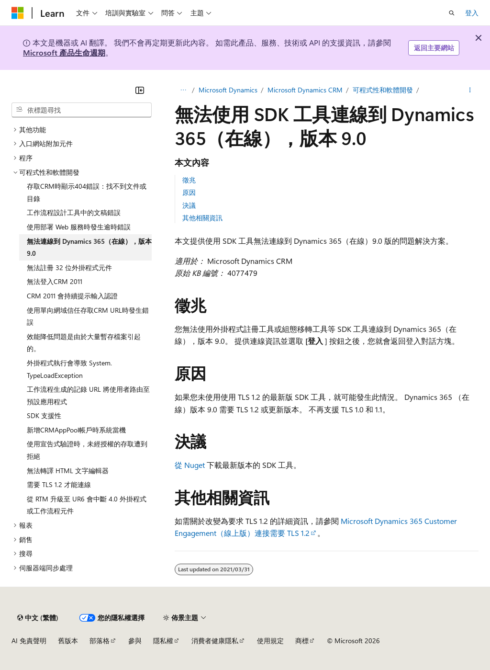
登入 (472, 12)
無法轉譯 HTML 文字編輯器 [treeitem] (68, 470)
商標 (302, 640)
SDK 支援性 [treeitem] (44, 415)
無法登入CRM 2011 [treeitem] (54, 281)
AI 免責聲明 (28, 640)
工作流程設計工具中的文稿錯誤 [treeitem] (74, 212)
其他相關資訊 (202, 217)
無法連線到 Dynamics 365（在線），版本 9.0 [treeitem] (89, 247)
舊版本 (68, 640)
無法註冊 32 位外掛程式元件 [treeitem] (69, 267)
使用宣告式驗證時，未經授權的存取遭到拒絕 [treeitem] (87, 450)
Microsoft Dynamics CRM (305, 89)
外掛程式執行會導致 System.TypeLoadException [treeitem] (69, 369)
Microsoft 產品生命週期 (64, 52)
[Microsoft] (17, 13)
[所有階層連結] (183, 90)
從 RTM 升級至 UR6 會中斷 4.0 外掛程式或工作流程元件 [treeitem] (86, 505)
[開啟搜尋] (451, 13)
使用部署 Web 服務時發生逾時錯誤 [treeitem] (79, 226)
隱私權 (163, 640)
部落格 (99, 640)
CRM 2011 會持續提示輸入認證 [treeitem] (72, 295)
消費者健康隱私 (214, 640)
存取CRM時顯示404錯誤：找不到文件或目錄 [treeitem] (86, 192)
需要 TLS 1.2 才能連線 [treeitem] (59, 484)
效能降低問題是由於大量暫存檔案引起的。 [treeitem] (84, 342)
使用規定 (270, 640)
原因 (189, 192)
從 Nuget (190, 465)
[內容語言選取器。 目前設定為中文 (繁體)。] (37, 617)
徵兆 (189, 179)
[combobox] (81, 110)
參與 (135, 640)
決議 (189, 205)
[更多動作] (470, 90)
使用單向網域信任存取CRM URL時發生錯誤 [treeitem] (88, 316)
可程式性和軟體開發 (383, 89)
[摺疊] (140, 90)
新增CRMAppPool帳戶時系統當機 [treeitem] (76, 429)
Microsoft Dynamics (228, 89)
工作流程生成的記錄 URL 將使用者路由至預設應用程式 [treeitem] (88, 395)
